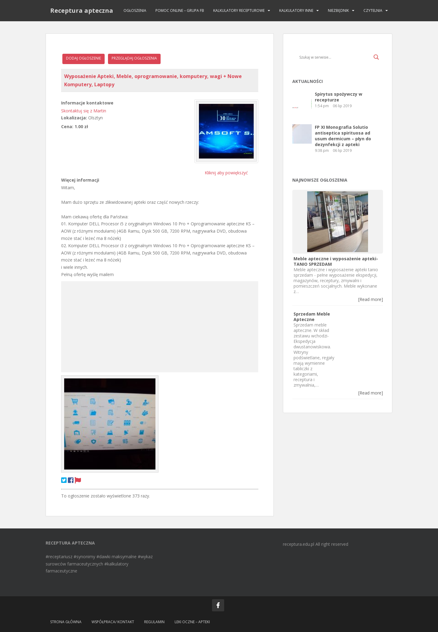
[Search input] (334, 57)
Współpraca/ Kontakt (113, 621)
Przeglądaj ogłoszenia (134, 58)
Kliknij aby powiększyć (226, 173)
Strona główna (66, 621)
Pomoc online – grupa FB (179, 10)
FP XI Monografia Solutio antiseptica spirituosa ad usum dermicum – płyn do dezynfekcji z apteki (343, 135)
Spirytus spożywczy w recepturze (338, 97)
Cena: (67, 126)
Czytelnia (372, 10)
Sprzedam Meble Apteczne (312, 316)
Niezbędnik (338, 10)
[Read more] (370, 299)
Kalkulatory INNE (296, 10)
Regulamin (154, 621)
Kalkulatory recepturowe (239, 10)
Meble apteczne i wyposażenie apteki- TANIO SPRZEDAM (336, 261)
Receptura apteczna (81, 10)
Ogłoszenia (134, 10)
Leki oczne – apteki (192, 621)
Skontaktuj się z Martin (83, 111)
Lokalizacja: (74, 118)
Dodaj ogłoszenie (83, 58)
